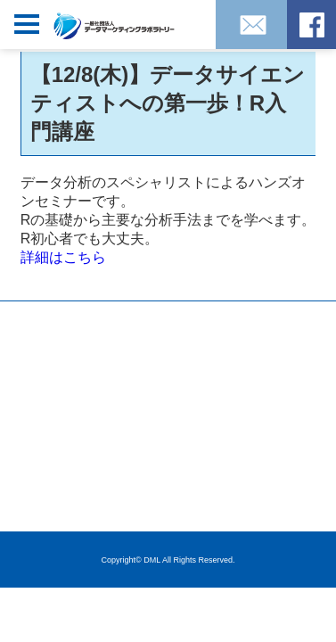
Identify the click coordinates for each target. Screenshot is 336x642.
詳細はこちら (63, 257)
